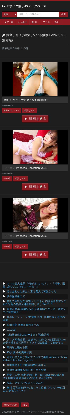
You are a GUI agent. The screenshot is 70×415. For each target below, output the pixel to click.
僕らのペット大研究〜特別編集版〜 (26, 99)
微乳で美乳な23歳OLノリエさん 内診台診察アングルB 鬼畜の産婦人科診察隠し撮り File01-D (34, 303)
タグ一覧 (8, 22)
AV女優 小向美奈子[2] (19, 352)
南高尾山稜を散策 (17, 347)
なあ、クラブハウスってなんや (25, 382)
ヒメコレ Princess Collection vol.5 (25, 167)
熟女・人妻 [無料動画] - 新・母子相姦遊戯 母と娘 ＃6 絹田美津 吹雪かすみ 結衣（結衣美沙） (33, 376)
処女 (56, 22)
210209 (11, 329)
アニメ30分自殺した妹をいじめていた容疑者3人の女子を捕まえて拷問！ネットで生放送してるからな (34, 341)
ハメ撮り (22, 22)
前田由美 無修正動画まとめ (23, 324)
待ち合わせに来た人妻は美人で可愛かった (31, 291)
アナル (46, 22)
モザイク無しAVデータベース (26, 6)
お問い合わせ (10, 405)
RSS (24, 405)
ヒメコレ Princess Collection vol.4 (25, 235)
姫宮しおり (29, 110)
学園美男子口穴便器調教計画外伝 (26, 365)
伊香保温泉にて (16, 296)
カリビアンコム (11, 110)
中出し (35, 22)
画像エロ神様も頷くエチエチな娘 (26, 369)
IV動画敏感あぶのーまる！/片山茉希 (28, 334)
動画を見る (37, 119)
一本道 (7, 178)
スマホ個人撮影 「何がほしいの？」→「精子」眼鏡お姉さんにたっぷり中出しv (34, 285)
